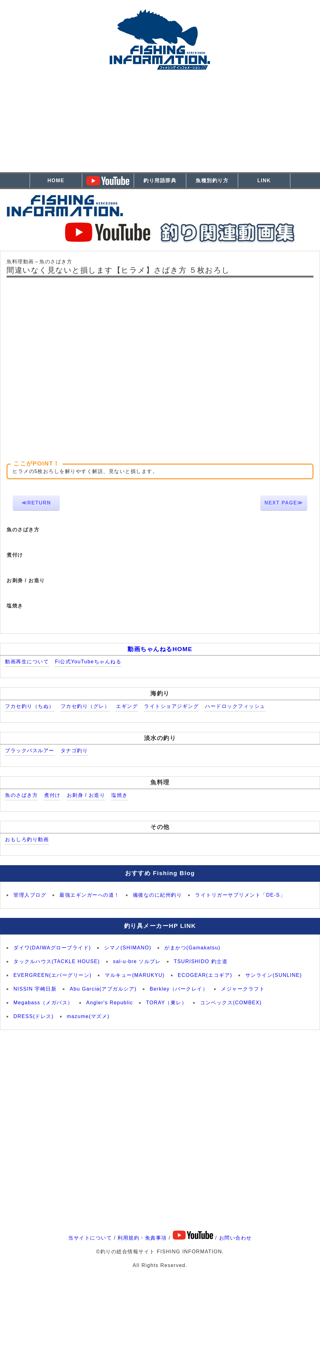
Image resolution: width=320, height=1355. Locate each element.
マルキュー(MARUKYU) (135, 975)
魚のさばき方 (21, 795)
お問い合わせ (235, 1237)
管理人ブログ (29, 895)
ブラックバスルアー (29, 750)
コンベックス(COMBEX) (231, 1002)
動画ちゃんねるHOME (160, 649)
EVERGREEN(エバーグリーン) (52, 975)
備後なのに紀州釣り (157, 895)
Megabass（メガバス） (43, 1002)
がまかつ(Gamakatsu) (192, 947)
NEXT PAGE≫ (283, 502)
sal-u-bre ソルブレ (137, 961)
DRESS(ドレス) (33, 1016)
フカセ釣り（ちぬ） (29, 706)
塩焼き (119, 795)
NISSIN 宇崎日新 (35, 989)
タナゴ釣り (74, 750)
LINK (264, 180)
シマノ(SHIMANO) (127, 947)
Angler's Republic (109, 1002)
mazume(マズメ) (88, 1016)
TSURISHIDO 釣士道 (201, 961)
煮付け (52, 795)
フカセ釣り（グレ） (85, 706)
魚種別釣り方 (212, 180)
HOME (56, 180)
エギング (127, 706)
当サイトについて (90, 1237)
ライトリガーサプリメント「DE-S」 (240, 895)
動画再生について (27, 661)
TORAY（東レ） (166, 1002)
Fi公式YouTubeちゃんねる (88, 661)
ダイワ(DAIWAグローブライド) (52, 947)
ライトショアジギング (171, 706)
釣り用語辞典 (159, 180)
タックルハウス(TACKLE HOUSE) (56, 961)
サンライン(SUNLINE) (273, 975)
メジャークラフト (243, 989)
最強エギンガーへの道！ (89, 895)
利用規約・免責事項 (142, 1237)
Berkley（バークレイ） (179, 989)
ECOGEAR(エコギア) (205, 975)
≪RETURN (36, 502)
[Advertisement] (160, 128)
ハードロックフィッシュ (235, 706)
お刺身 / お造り (86, 795)
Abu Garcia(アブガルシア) (103, 989)
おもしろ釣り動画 (27, 839)
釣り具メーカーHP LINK (160, 926)
